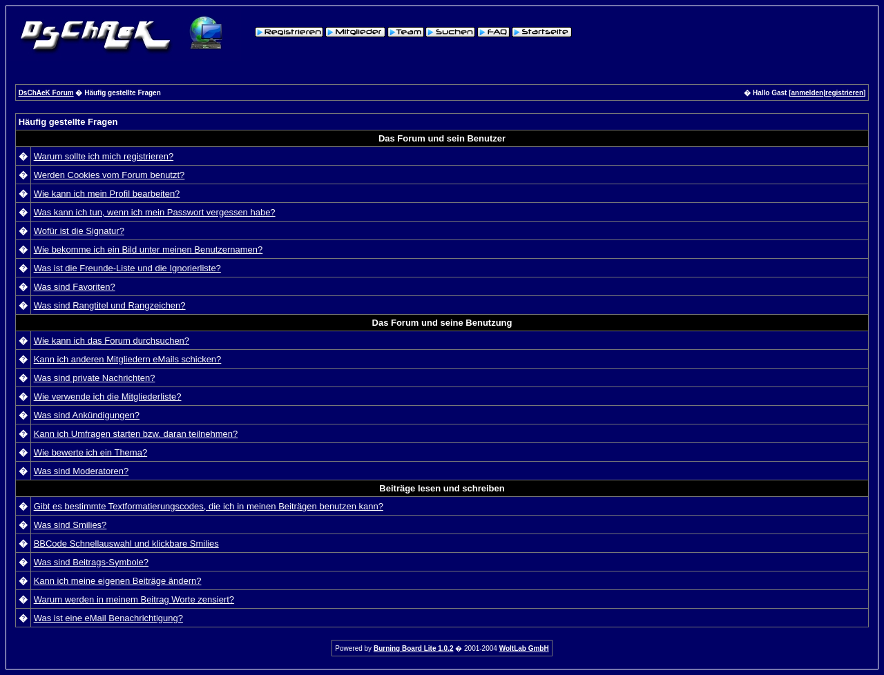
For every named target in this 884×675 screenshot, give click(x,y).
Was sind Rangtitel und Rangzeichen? (110, 305)
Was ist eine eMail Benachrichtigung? (108, 618)
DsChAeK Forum (46, 93)
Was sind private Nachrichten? (94, 378)
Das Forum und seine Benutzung (442, 322)
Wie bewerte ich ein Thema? (91, 452)
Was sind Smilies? (70, 525)
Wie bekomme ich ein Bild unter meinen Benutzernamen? (148, 249)
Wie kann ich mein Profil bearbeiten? (107, 193)
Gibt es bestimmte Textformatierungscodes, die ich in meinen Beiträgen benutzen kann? (208, 506)
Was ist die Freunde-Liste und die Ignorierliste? (127, 268)
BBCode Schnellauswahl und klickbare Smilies (126, 543)
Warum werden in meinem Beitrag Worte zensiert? (134, 599)
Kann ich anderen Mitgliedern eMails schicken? (128, 359)
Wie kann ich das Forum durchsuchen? (111, 340)
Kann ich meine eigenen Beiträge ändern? (118, 581)
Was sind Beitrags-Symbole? (91, 562)
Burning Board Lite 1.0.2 (414, 648)
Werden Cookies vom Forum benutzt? (109, 175)
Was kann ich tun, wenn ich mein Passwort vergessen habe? (155, 212)
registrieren (844, 93)
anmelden (807, 93)
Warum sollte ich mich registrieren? (104, 156)
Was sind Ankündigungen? (87, 415)
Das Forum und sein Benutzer (442, 138)
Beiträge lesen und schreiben (441, 488)
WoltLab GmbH (524, 648)
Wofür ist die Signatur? (79, 231)
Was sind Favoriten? (74, 287)
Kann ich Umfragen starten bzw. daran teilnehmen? (136, 434)
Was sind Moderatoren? (81, 471)
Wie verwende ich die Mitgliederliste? (108, 396)
